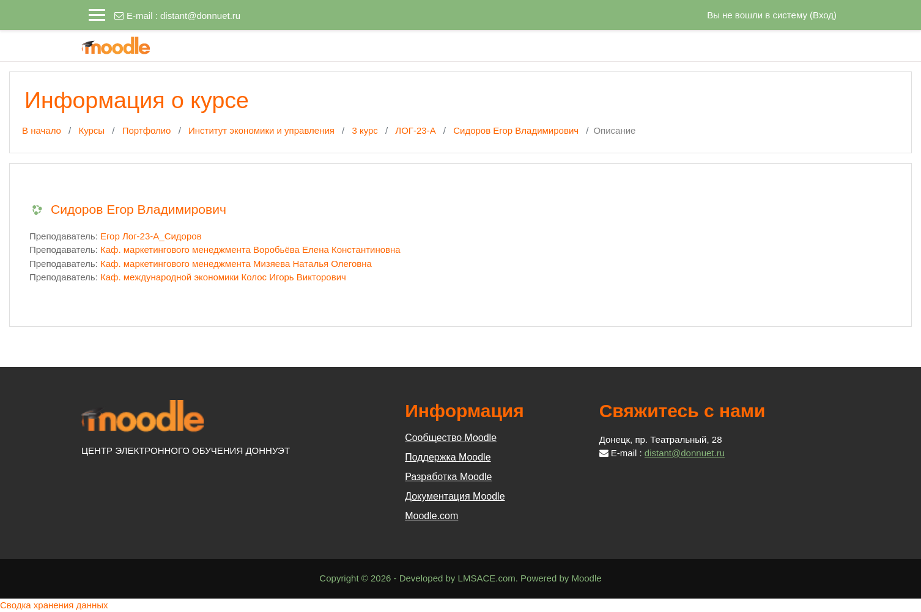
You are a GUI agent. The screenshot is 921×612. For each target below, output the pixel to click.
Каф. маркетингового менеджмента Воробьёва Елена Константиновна (250, 249)
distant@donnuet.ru (200, 15)
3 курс (364, 130)
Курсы (91, 130)
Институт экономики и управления (261, 130)
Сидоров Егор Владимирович (516, 130)
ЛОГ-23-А (415, 130)
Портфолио (146, 130)
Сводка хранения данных (54, 605)
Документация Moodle (455, 496)
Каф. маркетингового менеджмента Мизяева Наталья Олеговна (236, 263)
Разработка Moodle (448, 477)
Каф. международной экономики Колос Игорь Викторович (223, 277)
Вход (823, 15)
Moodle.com (431, 516)
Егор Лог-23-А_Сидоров (151, 236)
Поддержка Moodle (447, 457)
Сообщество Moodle (451, 437)
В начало (41, 130)
